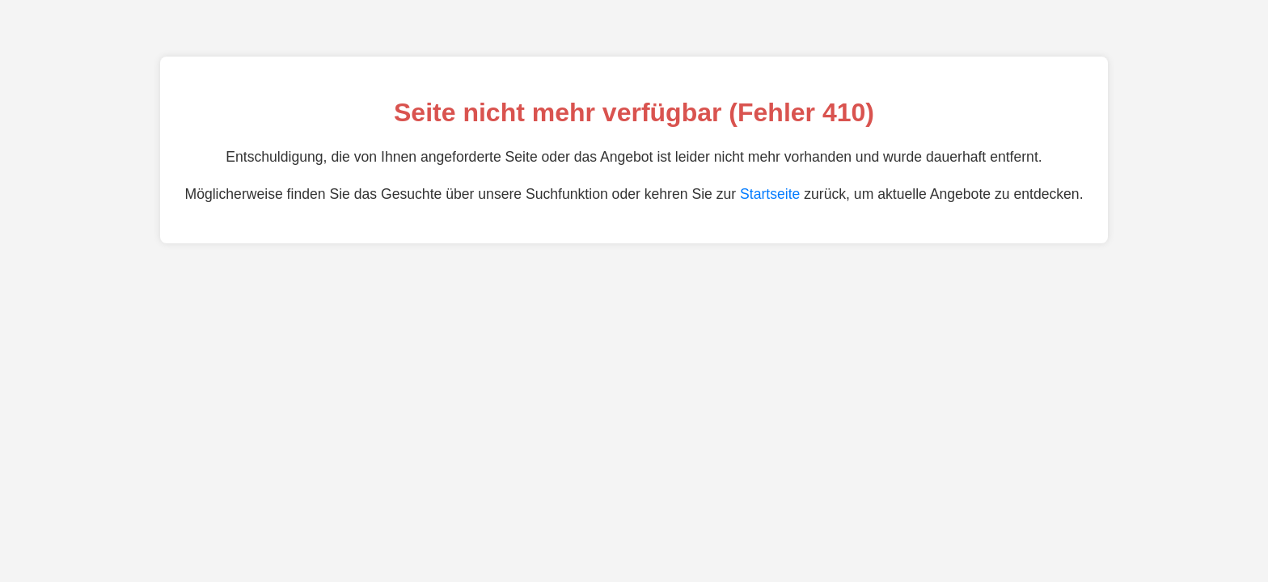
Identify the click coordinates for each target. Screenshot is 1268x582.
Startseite (770, 194)
